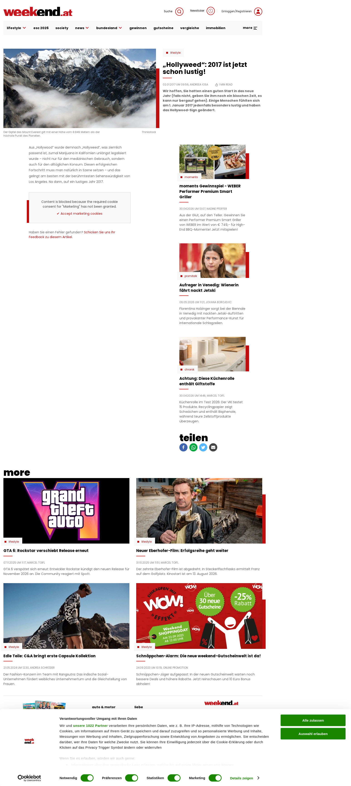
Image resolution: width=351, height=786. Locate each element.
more (250, 27)
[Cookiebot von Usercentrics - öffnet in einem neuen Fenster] (29, 777)
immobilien (215, 28)
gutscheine (163, 28)
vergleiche (189, 28)
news (82, 28)
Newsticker (202, 11)
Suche (173, 12)
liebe (138, 707)
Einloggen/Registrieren (242, 12)
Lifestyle (175, 53)
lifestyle (17, 28)
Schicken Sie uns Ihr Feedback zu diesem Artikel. (72, 234)
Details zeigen (241, 777)
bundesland (109, 28)
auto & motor (104, 707)
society (61, 28)
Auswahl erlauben (313, 733)
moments (191, 177)
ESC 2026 (41, 28)
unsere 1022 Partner (90, 725)
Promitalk (191, 276)
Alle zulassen (313, 719)
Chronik (189, 369)
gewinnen (138, 28)
